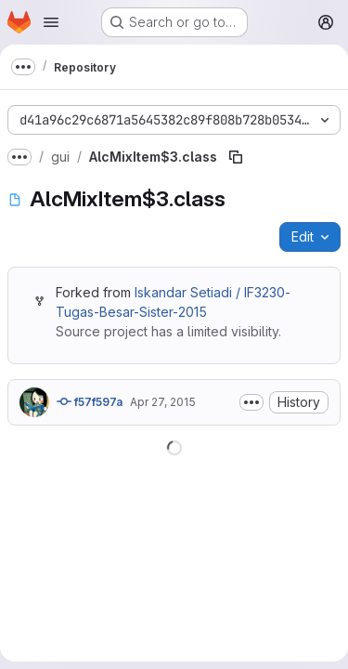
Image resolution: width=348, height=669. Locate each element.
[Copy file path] (236, 157)
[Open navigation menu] (51, 22)
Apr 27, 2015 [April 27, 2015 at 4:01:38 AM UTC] (163, 402)
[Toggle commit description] (251, 402)
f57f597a (89, 401)
